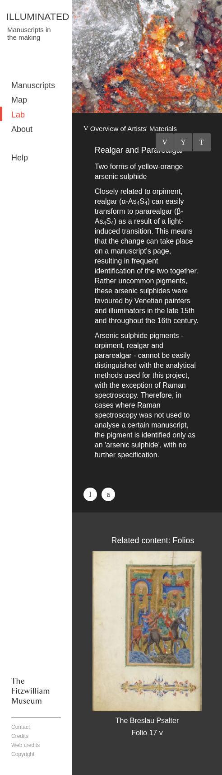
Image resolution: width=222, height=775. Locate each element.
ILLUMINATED (37, 16)
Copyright (22, 754)
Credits (19, 736)
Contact (20, 727)
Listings (183, 142)
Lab (18, 114)
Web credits (25, 745)
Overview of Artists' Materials (133, 128)
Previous (165, 142)
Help (19, 157)
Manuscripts (33, 85)
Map (19, 99)
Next (202, 142)
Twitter (108, 494)
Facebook (90, 494)
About (21, 129)
